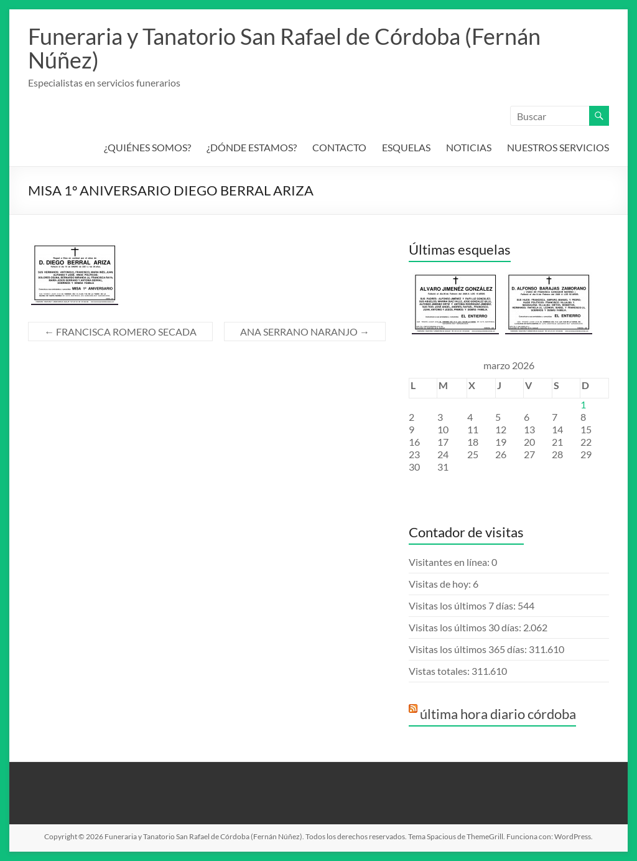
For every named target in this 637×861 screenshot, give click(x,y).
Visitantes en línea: (450, 562)
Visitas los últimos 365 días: (469, 649)
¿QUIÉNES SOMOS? (147, 147)
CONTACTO (339, 147)
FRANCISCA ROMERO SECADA (120, 331)
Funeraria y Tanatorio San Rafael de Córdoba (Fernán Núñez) (284, 47)
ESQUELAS (406, 147)
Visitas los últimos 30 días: (466, 627)
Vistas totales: (440, 671)
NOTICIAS (468, 147)
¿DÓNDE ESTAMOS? (252, 147)
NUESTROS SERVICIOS (558, 147)
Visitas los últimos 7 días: (463, 605)
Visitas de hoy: (441, 584)
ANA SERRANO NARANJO (305, 331)
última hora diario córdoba (498, 713)
